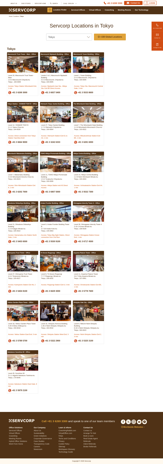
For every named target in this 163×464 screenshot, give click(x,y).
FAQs (61, 436)
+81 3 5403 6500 (17, 241)
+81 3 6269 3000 (17, 92)
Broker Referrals (89, 447)
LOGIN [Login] (150, 3)
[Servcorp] (22, 10)
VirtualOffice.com (65, 433)
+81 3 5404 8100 (17, 291)
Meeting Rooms (124, 10)
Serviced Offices (78, 10)
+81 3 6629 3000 (50, 291)
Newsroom (38, 449)
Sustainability (39, 433)
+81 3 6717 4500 (83, 241)
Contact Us (157, 35)
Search (55, 3)
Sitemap (62, 447)
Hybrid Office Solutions (18, 441)
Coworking (109, 10)
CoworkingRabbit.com (67, 431)
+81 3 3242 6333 (50, 142)
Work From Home (16, 444)
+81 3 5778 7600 (83, 291)
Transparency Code (41, 444)
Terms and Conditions (67, 439)
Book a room (88, 436)
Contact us (87, 431)
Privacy (61, 441)
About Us (14, 3)
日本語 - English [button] (69, 4)
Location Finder (60, 10)
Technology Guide (66, 452)
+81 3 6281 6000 (83, 142)
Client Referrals (89, 444)
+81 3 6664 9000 (17, 142)
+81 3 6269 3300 (157, 25)
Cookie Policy (64, 444)
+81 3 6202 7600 (17, 191)
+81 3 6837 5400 (50, 92)
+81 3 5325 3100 (83, 340)
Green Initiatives (40, 436)
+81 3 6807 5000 (50, 191)
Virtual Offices (95, 10)
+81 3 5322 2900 (50, 340)
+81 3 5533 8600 (83, 92)
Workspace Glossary (67, 449)
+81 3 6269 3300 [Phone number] (114, 3)
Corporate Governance (43, 439)
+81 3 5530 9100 (50, 241)
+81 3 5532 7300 (83, 191)
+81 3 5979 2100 (17, 390)
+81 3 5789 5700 (17, 340)
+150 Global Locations (110, 37)
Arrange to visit (157, 44)
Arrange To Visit (89, 433)
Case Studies (26, 3)
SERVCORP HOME (40, 3)
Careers (37, 447)
